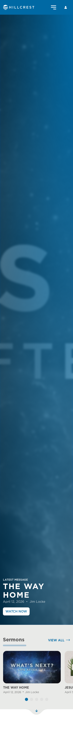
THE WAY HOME (16, 695)
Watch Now (16, 611)
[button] (26, 706)
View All (56, 647)
